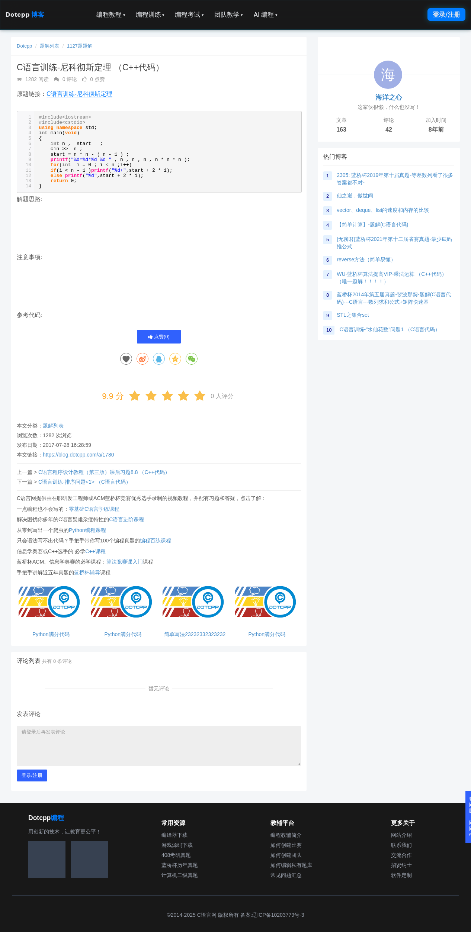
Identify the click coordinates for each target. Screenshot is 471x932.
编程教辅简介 (286, 835)
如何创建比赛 (286, 845)
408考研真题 (176, 855)
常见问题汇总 (286, 875)
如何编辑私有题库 (291, 865)
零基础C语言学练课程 (94, 509)
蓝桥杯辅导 (87, 572)
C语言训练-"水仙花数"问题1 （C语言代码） (389, 329)
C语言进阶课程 (126, 519)
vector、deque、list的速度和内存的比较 (383, 210)
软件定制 (401, 875)
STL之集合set (353, 315)
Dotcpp (25, 14)
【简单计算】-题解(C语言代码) (372, 225)
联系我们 (401, 845)
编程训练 (150, 14)
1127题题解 (79, 46)
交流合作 (401, 855)
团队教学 (228, 14)
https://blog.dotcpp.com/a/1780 (78, 455)
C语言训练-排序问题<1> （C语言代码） (84, 482)
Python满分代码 (51, 634)
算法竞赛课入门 (124, 562)
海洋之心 (388, 97)
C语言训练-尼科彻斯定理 (79, 94)
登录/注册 (446, 14)
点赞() (159, 336)
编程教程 (110, 14)
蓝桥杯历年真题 (179, 865)
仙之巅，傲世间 (355, 196)
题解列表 (49, 46)
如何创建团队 (286, 855)
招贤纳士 (401, 865)
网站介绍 (401, 835)
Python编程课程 (87, 530)
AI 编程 (265, 14)
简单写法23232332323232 (194, 634)
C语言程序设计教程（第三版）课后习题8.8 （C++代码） (104, 472)
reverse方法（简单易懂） (366, 259)
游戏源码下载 (177, 845)
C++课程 (95, 551)
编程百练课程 (155, 541)
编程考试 (189, 14)
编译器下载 (174, 835)
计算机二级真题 (179, 875)
